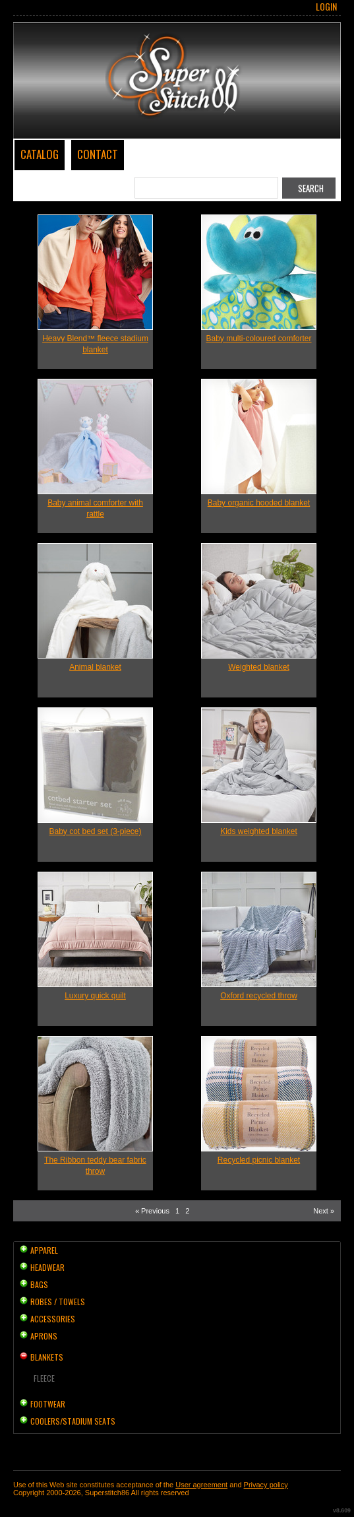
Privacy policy (266, 1485)
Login (326, 6)
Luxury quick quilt (95, 995)
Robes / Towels (57, 1301)
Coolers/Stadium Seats (72, 1421)
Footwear (47, 1403)
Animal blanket (95, 667)
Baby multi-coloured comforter (258, 338)
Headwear (47, 1267)
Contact (97, 154)
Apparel (44, 1250)
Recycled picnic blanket (259, 1160)
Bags (39, 1284)
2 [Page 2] (187, 1211)
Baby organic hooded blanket (259, 502)
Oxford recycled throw (258, 995)
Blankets (46, 1357)
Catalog (39, 154)
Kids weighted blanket (258, 831)
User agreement (201, 1485)
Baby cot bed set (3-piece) (95, 831)
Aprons (43, 1335)
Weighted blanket (258, 667)
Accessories (52, 1318)
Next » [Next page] (323, 1211)
